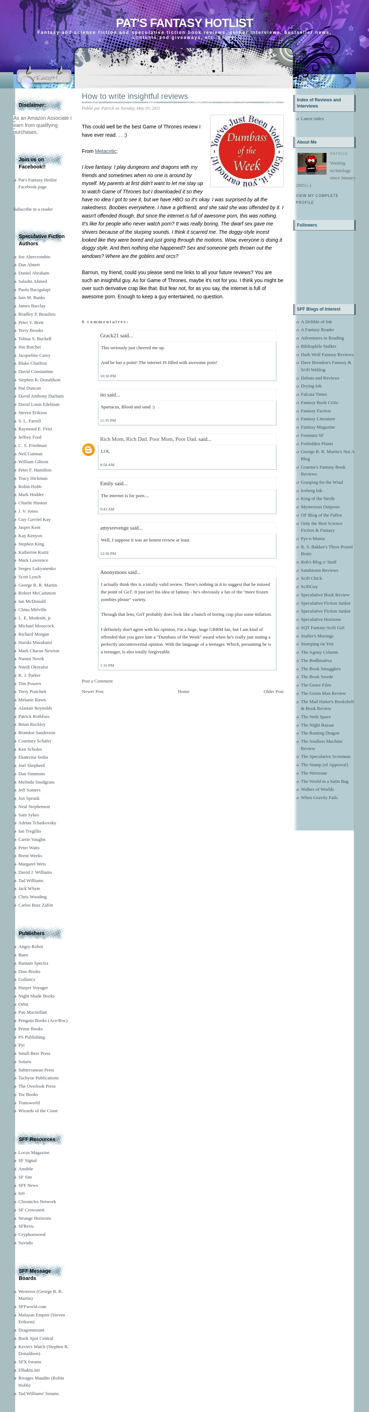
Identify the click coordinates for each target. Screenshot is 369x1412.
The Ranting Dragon (320, 733)
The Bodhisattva (316, 660)
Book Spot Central (35, 1338)
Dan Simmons (31, 773)
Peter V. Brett (31, 322)
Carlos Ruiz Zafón (35, 905)
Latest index (312, 118)
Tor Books (28, 1094)
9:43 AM (107, 509)
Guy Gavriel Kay (34, 519)
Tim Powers (29, 683)
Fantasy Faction (316, 410)
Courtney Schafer (34, 741)
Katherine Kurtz (33, 552)
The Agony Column (319, 652)
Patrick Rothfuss (33, 716)
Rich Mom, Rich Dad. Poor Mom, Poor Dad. (148, 439)
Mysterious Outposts (320, 506)
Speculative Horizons (321, 619)
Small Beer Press (34, 1053)
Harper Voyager (33, 987)
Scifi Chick (311, 578)
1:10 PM (107, 665)
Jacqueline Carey (34, 355)
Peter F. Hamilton (35, 470)
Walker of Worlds (317, 789)
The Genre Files (316, 685)
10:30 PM (108, 376)
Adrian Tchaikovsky (37, 822)
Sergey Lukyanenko (37, 568)
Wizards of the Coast (38, 1110)
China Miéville (32, 609)
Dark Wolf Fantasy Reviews (327, 354)
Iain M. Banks (31, 297)
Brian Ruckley (31, 724)
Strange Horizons (34, 1218)
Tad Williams (30, 880)
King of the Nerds (318, 498)
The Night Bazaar (317, 725)
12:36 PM (108, 553)
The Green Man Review (323, 693)
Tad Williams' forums (38, 1393)
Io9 (21, 1193)
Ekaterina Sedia (33, 757)
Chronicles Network (37, 1201)
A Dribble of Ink (316, 321)
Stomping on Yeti (317, 643)
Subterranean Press (36, 1070)
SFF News (28, 1185)
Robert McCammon (37, 593)
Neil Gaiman (30, 453)
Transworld (29, 1102)
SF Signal (27, 1160)
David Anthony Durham (41, 396)
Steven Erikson (32, 412)
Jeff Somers (29, 790)
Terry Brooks (30, 330)
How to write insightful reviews (135, 96)
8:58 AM (107, 464)
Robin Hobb (29, 486)
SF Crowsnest (31, 1210)
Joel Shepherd (31, 765)
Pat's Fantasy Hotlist (184, 23)
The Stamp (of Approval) (324, 764)
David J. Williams (35, 872)
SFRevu (26, 1226)
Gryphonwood (31, 1234)
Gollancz (26, 979)
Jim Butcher (29, 347)
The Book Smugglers (321, 668)
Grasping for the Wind (322, 482)
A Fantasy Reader (317, 329)
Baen (23, 954)
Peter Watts (29, 847)
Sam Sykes (28, 814)
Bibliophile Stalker (319, 346)
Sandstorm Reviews (319, 570)
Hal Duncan (29, 388)
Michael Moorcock (36, 625)
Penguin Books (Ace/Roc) (42, 1020)
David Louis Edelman (38, 404)
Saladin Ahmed (32, 281)
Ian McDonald (31, 601)
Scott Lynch (29, 576)
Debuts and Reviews (320, 378)
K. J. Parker (29, 675)
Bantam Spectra (33, 963)
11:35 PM (108, 420)
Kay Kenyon (30, 535)
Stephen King (31, 544)
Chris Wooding (32, 896)
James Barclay (31, 305)
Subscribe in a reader (33, 209)
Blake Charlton (32, 363)
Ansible (25, 1168)
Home (184, 691)
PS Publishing (31, 1037)
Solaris (24, 1061)
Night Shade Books (36, 996)
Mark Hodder (31, 494)
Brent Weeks (30, 855)
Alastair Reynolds (35, 708)
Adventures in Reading (322, 338)
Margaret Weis (32, 864)
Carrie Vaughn (31, 839)
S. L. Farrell (29, 421)
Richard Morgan (33, 634)
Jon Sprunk (29, 798)
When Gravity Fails (319, 797)
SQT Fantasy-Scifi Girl (322, 627)
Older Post (274, 691)
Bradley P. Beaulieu (36, 314)
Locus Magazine (33, 1152)
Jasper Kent (29, 527)
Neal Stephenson (34, 806)
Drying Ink (311, 386)
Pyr (21, 1045)
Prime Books (30, 1028)
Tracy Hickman (33, 478)
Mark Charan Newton (38, 650)
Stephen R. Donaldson (39, 379)
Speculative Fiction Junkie (326, 603)
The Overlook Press (36, 1086)
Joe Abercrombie (34, 256)
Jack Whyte (29, 888)
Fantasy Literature (318, 418)
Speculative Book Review (325, 594)
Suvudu (25, 1242)
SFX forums (29, 1361)
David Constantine (35, 371)
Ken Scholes (30, 749)
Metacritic (106, 151)
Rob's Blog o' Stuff (319, 562)
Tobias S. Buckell (35, 338)
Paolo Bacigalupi (34, 289)
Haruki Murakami (35, 642)
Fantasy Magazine (318, 427)
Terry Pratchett (32, 691)
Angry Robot (30, 946)
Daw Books (29, 971)
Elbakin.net (29, 1370)
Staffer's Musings (317, 636)
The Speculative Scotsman (326, 756)
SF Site (25, 1177)
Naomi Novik (31, 658)
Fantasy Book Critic (320, 402)
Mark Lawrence (33, 560)
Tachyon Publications (38, 1077)
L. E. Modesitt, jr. (35, 618)
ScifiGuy (309, 586)
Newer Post (92, 691)
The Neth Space (316, 716)
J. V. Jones (28, 511)
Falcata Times (314, 394)
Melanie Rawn (32, 699)
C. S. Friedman (32, 445)
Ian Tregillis (29, 831)
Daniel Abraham (33, 273)
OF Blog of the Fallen (321, 515)
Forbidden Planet (317, 443)
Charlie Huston (32, 502)
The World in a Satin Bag (324, 781)
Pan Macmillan (32, 1012)
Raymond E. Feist (35, 428)
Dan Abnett (29, 264)
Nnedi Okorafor (33, 667)
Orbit (23, 1004)
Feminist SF (312, 435)
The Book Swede (317, 676)
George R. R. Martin (37, 585)
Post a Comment (97, 681)
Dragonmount (31, 1330)
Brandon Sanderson (36, 732)
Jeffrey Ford (29, 437)
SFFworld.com (32, 1306)
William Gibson (33, 461)
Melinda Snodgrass (36, 782)
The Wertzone (314, 773)
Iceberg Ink (311, 490)
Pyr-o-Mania (313, 538)
